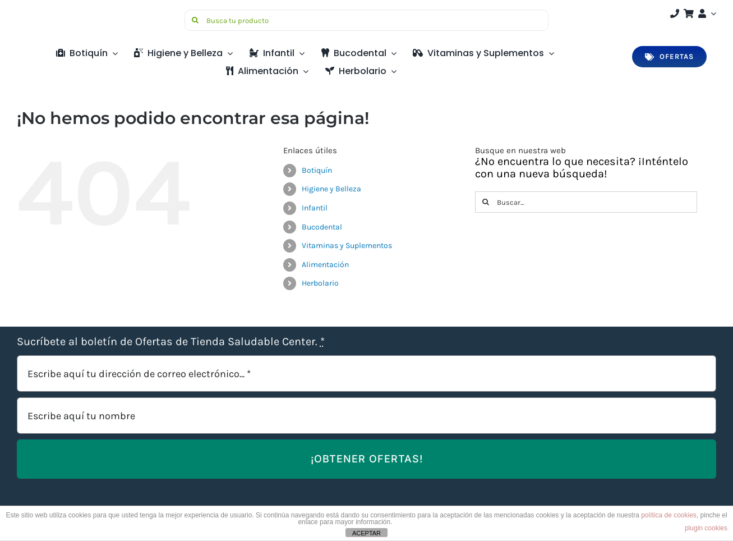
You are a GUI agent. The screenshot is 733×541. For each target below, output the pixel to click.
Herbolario (320, 283)
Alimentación (325, 264)
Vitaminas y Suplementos (347, 245)
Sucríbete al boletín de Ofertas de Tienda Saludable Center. (171, 342)
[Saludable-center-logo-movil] (59, 13)
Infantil (315, 208)
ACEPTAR (366, 533)
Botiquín (317, 170)
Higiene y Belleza (331, 189)
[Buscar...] (586, 202)
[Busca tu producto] (366, 20)
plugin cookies (706, 528)
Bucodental (322, 227)
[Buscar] (195, 20)
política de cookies (669, 515)
